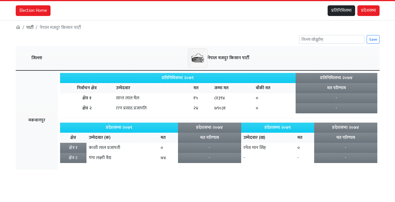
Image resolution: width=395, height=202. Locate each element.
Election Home (33, 10)
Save (373, 39)
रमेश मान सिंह (254, 148)
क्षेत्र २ (87, 108)
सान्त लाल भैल (127, 98)
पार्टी (29, 27)
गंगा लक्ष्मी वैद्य (100, 158)
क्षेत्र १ (87, 98)
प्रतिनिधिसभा (341, 10)
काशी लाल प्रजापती (104, 148)
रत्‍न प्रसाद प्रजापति (131, 108)
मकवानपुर (36, 120)
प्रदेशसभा (368, 10)
